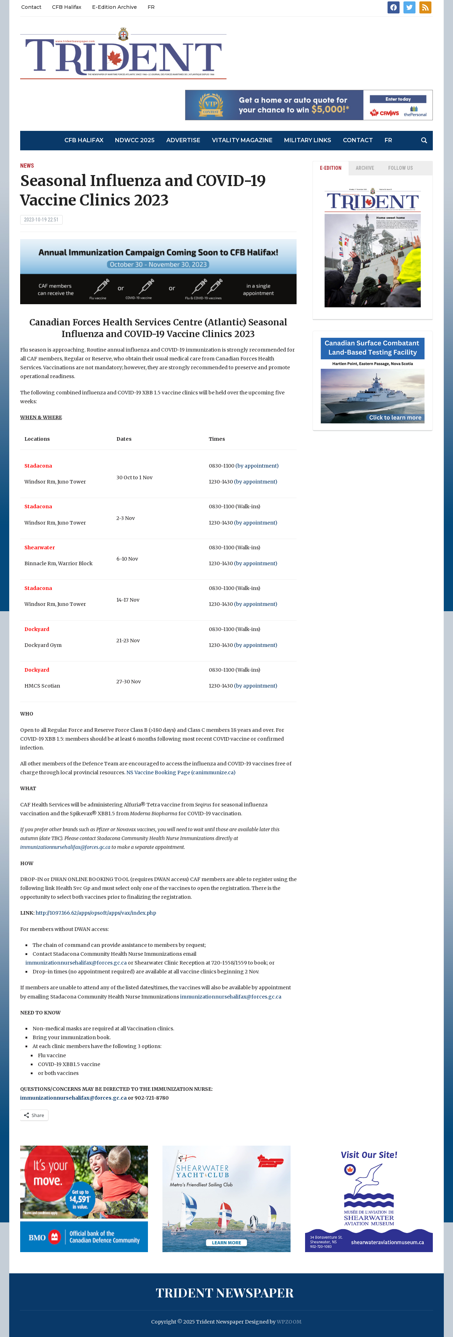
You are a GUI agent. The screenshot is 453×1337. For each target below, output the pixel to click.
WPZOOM (289, 1322)
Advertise (183, 140)
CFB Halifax (66, 7)
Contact (31, 7)
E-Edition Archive (114, 7)
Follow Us (400, 168)
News (27, 165)
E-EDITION (331, 168)
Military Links (307, 140)
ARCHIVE (365, 168)
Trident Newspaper (225, 1292)
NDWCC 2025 (135, 140)
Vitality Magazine (242, 140)
